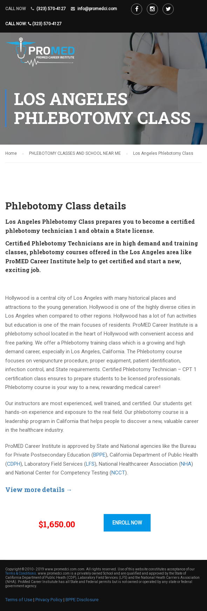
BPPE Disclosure (81, 599)
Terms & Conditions (20, 573)
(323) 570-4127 (51, 8)
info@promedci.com (97, 8)
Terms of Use (18, 599)
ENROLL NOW (127, 523)
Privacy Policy (48, 599)
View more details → (38, 489)
